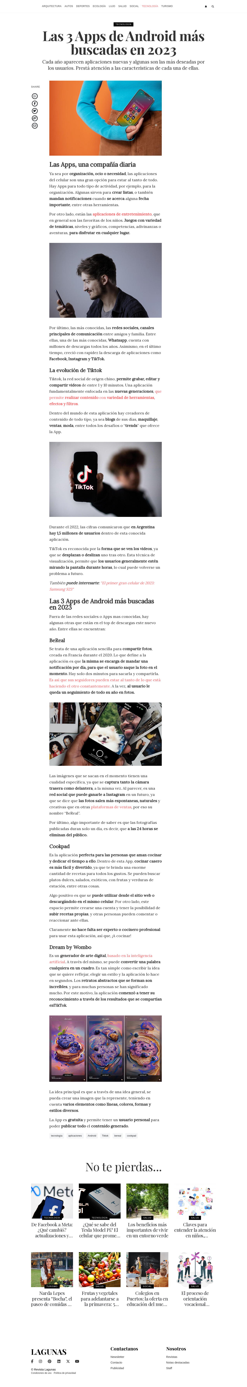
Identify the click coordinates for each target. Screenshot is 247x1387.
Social (134, 6)
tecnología (56, 1135)
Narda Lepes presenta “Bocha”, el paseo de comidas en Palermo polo (52, 1301)
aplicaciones (75, 1135)
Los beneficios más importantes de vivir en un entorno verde (147, 1229)
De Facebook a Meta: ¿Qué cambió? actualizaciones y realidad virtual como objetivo (52, 1235)
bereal (117, 1135)
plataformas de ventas (111, 806)
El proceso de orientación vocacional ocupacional (195, 1301)
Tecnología (150, 6)
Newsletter (117, 1356)
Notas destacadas (178, 1361)
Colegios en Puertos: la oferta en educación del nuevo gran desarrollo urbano (147, 1304)
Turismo (167, 6)
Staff (169, 1367)
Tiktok (105, 1135)
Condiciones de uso (41, 1372)
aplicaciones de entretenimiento (122, 214)
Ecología (99, 6)
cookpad (131, 1135)
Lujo (112, 6)
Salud (122, 6)
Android (92, 1135)
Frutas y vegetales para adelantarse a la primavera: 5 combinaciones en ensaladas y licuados (100, 1304)
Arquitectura (52, 6)
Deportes (83, 6)
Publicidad (117, 1367)
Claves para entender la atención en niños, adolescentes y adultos (195, 1235)
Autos (69, 6)
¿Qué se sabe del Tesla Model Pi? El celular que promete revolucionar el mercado (99, 1235)
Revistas (171, 1356)
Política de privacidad (65, 1372)
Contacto (116, 1361)
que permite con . (105, 397)
